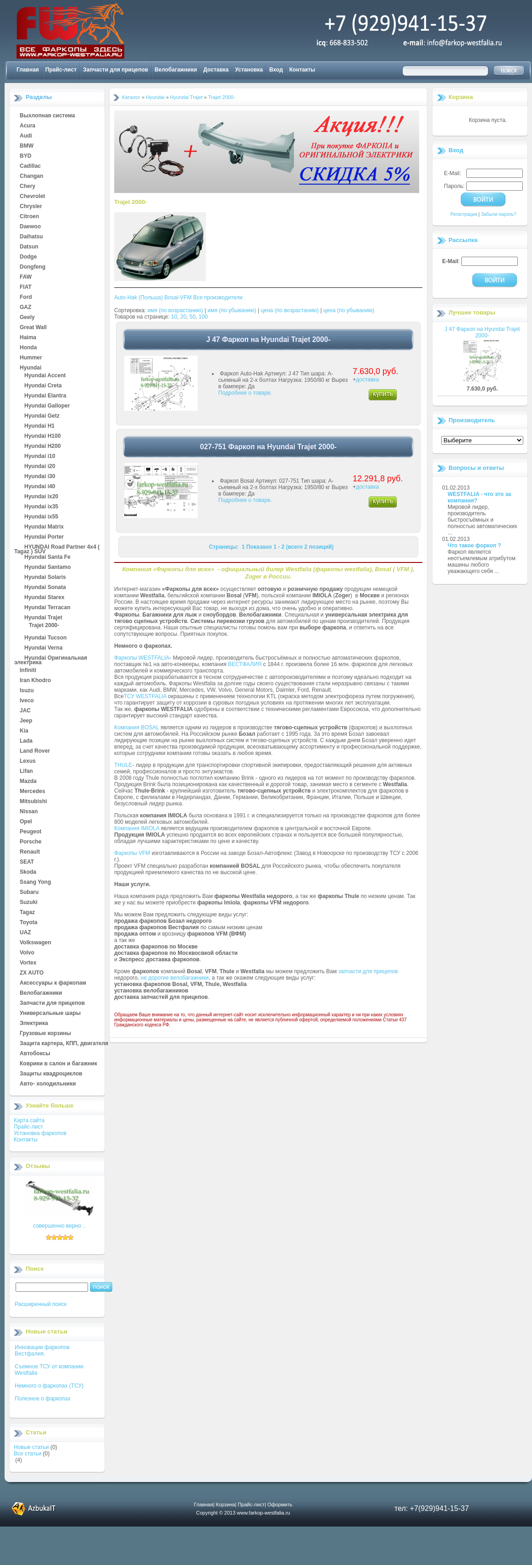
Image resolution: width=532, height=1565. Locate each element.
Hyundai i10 (39, 456)
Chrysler (31, 206)
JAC (25, 711)
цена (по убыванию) (348, 310)
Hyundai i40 (39, 487)
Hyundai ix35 (41, 507)
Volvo (27, 953)
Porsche (30, 842)
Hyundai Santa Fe (47, 557)
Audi (26, 136)
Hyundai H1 (39, 426)
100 (203, 317)
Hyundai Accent (45, 376)
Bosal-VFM (177, 297)
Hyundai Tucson (45, 638)
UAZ (25, 933)
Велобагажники (176, 69)
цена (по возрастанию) (290, 310)
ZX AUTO (32, 973)
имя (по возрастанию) (175, 310)
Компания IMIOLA (136, 828)
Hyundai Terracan (47, 608)
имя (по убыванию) (232, 310)
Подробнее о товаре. (245, 393)
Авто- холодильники (48, 1084)
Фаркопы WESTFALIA (141, 658)
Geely (27, 317)
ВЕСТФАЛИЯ (245, 664)
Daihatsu (31, 237)
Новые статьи (31, 1447)
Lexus (28, 761)
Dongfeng (32, 267)
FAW (26, 277)
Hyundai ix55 (41, 517)
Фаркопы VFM (132, 853)
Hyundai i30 (39, 476)
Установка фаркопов (40, 1133)
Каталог (131, 97)
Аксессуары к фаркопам (53, 983)
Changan (31, 176)
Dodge (28, 257)
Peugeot (30, 832)
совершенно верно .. (59, 1226)
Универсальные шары (50, 1013)
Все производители (218, 297)
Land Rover (35, 751)
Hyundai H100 (42, 436)
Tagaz (27, 912)
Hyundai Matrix (44, 527)
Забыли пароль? (498, 214)
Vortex (28, 963)
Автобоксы (35, 1054)
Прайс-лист (61, 69)
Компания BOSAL (136, 727)
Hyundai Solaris (45, 577)
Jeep (26, 721)
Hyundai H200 (42, 446)
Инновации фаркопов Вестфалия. (42, 1350)
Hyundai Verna (43, 648)
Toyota (28, 923)
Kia (24, 731)
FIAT (26, 287)
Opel (26, 822)
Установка (249, 69)
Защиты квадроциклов (51, 1074)
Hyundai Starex (44, 598)
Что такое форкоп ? (474, 545)
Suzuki (29, 902)
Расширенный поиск (40, 1304)
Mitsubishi (33, 802)
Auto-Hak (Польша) (138, 297)
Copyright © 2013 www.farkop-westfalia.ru (243, 1512)
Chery (27, 186)
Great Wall (33, 328)
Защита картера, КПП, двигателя (64, 1044)
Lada (26, 741)
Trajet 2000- (44, 625)
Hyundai (30, 368)
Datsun (29, 247)
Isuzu (27, 691)
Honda (28, 348)
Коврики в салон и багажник (58, 1064)
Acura (27, 126)
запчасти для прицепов (368, 971)
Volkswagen (35, 943)
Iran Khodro (35, 680)
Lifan (26, 771)
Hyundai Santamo (47, 567)
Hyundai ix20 (41, 497)
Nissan (29, 812)
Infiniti (28, 670)
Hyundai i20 (39, 466)
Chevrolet (32, 196)
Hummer (31, 358)
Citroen (29, 217)
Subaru (29, 892)
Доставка (215, 69)
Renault (30, 852)
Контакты (302, 69)
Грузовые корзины (45, 1033)
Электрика (34, 1023)
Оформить (279, 1504)
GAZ (25, 307)
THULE (123, 765)
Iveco (27, 701)
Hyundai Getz (42, 416)
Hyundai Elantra (45, 396)
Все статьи (27, 1453)
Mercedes (32, 791)
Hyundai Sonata (45, 587)
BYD (25, 156)
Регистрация (463, 214)
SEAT (27, 862)
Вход (276, 69)
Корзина (461, 97)
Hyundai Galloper (47, 406)
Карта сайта (29, 1120)
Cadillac (30, 166)
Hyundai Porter (44, 537)
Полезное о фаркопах (43, 1398)
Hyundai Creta (42, 386)
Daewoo (30, 227)
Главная (28, 69)
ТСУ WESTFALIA (145, 696)
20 (183, 317)
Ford (26, 297)
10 (174, 317)
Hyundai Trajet (43, 618)
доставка (367, 379)
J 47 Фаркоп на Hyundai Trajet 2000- (482, 332)
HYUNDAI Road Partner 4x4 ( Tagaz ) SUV (57, 547)
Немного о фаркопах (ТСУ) (49, 1386)
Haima (28, 338)
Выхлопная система (47, 116)
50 (192, 317)
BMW (26, 146)
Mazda (28, 781)
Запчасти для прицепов (115, 69)
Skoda (28, 872)
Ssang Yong (35, 882)
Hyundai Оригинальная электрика (50, 658)
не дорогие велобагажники (175, 978)
